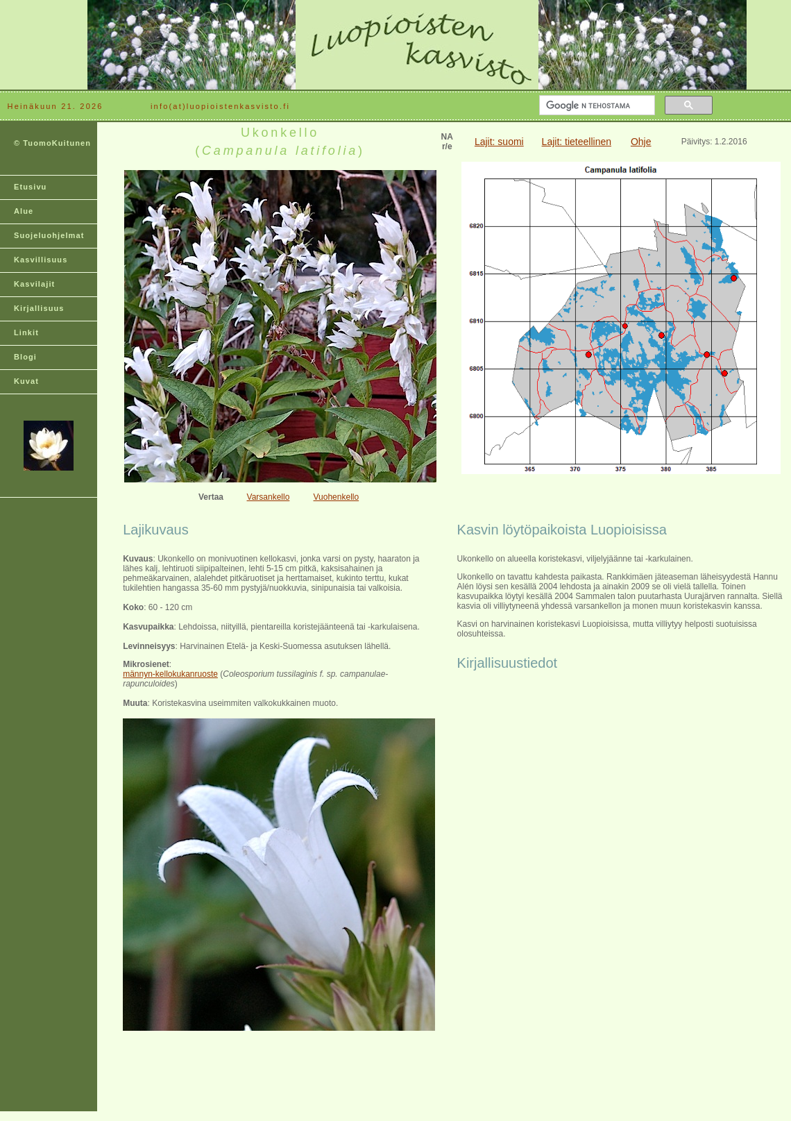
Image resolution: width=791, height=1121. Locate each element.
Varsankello (268, 497)
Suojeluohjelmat (49, 235)
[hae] (595, 105)
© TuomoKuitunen (52, 143)
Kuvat (26, 381)
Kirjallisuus (39, 308)
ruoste (206, 674)
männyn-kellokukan (158, 674)
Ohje (641, 141)
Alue (23, 211)
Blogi (25, 357)
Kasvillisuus (40, 259)
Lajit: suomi (499, 141)
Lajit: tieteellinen (576, 141)
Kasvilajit (34, 284)
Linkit (26, 332)
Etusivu (30, 187)
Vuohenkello (336, 497)
